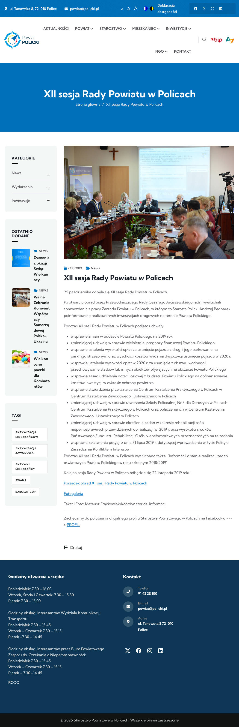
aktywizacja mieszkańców (26, 435)
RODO (13, 682)
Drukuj (73, 547)
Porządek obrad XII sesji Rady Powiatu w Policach (105, 483)
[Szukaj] (204, 40)
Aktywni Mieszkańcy (25, 467)
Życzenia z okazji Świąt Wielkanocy (42, 268)
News (95, 268)
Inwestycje (21, 200)
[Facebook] (138, 650)
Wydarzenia (22, 186)
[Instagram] (149, 650)
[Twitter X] (127, 650)
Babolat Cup (25, 491)
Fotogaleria (73, 493)
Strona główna (88, 104)
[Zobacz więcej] (21, 258)
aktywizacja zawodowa (25, 451)
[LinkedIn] (160, 650)
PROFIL (73, 524)
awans (20, 480)
